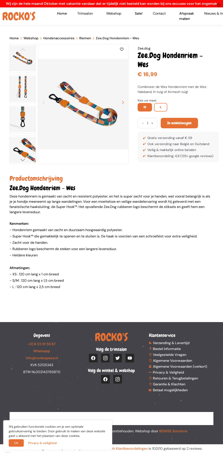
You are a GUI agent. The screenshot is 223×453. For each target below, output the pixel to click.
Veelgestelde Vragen (169, 354)
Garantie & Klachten (169, 384)
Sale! (138, 13)
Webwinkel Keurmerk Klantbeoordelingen (114, 448)
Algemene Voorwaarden (172, 360)
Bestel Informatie (167, 349)
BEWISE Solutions (173, 431)
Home (62, 13)
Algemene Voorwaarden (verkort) (180, 366)
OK (16, 443)
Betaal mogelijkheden (170, 390)
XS (145, 107)
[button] (22, 160)
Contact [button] (159, 13)
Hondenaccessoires (58, 38)
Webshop (31, 38)
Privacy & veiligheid (42, 443)
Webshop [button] (113, 13)
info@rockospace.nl (42, 358)
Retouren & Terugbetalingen (175, 378)
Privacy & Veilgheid (168, 372)
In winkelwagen (179, 122)
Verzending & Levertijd (171, 343)
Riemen (85, 38)
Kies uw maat (147, 100)
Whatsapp (41, 351)
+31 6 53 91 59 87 (42, 344)
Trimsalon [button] (85, 13)
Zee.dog (144, 48)
